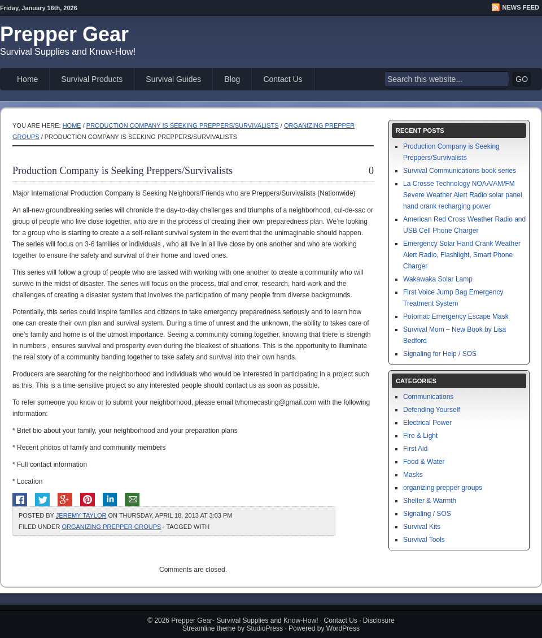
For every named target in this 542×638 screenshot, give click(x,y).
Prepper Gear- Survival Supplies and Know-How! (244, 620)
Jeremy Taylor (81, 515)
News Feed (520, 7)
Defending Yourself (431, 410)
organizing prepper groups (111, 526)
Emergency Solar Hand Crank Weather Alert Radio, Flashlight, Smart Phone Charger (462, 255)
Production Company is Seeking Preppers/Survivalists (182, 125)
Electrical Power (427, 423)
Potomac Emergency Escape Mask (456, 316)
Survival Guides (173, 79)
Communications (428, 397)
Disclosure (379, 620)
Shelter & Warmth (429, 501)
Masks (413, 475)
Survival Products (92, 79)
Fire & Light (420, 436)
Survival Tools (424, 540)
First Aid (415, 449)
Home (27, 79)
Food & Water (424, 462)
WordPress (343, 628)
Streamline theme (208, 628)
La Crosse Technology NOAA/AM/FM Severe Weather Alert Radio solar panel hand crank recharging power (462, 195)
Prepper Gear (64, 34)
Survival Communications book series (459, 171)
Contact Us (282, 79)
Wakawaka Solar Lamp (438, 279)
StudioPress (264, 628)
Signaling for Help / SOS (440, 354)
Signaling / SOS (427, 514)
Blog (232, 79)
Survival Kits (421, 527)
